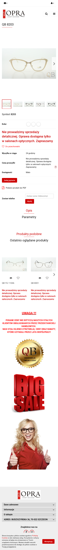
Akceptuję (48, 541)
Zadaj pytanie (9, 180)
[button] (29, 505)
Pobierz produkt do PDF (14, 187)
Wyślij (29, 201)
